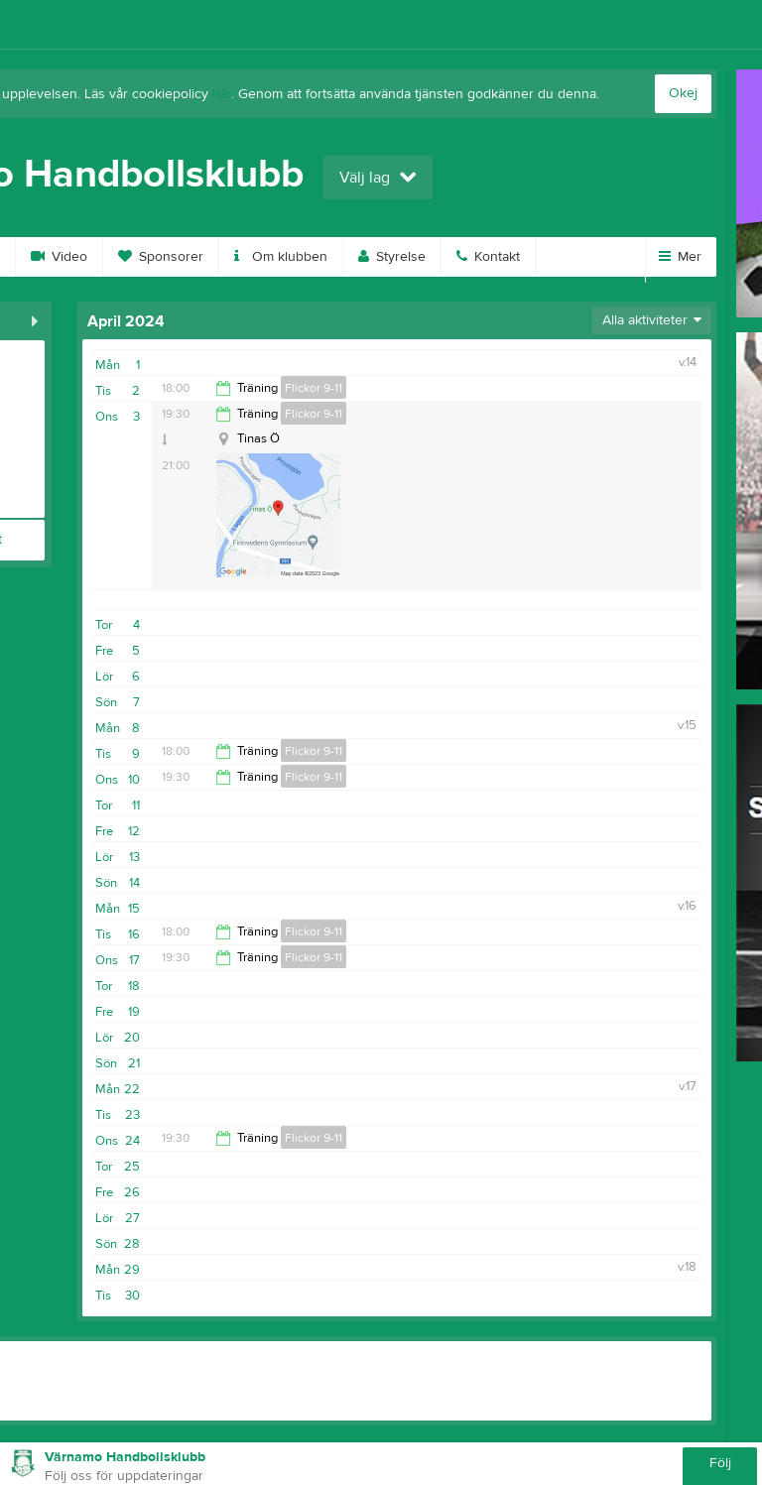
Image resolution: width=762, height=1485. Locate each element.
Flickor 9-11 (313, 388)
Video (59, 257)
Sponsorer (160, 257)
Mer (680, 257)
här (221, 94)
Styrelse (392, 257)
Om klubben (280, 257)
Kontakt (488, 257)
